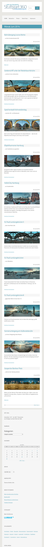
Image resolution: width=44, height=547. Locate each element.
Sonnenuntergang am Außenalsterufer (18, 331)
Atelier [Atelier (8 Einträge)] (11, 531)
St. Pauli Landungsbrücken (14, 257)
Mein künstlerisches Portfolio (11, 494)
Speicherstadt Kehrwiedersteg (15, 109)
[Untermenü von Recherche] (14, 18)
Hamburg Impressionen (9, 104)
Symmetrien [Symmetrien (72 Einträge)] (13, 537)
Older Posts (37, 405)
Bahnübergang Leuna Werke (14, 34)
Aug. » (23, 460)
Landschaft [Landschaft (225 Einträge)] (20, 534)
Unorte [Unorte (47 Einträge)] (18, 537)
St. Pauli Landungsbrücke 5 (14, 222)
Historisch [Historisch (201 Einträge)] (6, 534)
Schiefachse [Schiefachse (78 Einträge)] (27, 534)
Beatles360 (7, 497)
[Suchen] (37, 8)
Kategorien (8, 431)
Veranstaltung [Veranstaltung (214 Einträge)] (23, 537)
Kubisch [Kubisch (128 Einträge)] (16, 534)
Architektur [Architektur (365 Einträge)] (6, 531)
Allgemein (6, 65)
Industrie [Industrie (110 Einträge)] (12, 534)
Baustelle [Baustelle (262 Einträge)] (16, 531)
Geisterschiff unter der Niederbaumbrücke (19, 70)
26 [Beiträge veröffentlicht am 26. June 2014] (22, 457)
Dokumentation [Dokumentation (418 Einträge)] (22, 531)
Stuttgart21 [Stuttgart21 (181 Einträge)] (7, 537)
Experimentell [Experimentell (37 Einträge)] (30, 531)
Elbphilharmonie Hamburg (14, 145)
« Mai (20, 460)
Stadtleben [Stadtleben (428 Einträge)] (32, 534)
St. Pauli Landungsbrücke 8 (14, 295)
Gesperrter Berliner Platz (13, 368)
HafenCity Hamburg (11, 182)
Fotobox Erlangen (8, 502)
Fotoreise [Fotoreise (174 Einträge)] (36, 531)
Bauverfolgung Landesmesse (11, 500)
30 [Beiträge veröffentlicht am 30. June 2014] (6, 458)
